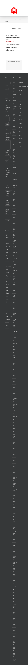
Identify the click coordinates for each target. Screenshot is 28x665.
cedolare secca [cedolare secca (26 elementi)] (7, 118)
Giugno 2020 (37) (14, 509)
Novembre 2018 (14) (14, 624)
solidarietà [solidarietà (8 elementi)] (7, 204)
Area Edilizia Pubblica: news (7, 236)
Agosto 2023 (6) (14, 278)
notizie (7, 287)
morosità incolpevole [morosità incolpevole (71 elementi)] (8, 167)
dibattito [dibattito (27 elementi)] (7, 124)
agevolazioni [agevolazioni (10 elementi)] (8, 91)
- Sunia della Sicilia (20, 114)
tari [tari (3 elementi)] (6, 215)
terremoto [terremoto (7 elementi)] (7, 220)
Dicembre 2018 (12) (14, 618)
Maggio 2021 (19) (14, 442)
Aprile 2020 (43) (14, 521)
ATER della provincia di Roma (7, 252)
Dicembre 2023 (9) (14, 254)
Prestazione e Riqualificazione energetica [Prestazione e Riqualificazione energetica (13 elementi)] (8, 183)
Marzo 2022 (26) (14, 381)
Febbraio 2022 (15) (14, 387)
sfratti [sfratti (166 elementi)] (7, 195)
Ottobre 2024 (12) (14, 193)
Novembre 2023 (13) (14, 260)
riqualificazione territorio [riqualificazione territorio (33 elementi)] (8, 192)
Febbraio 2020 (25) (14, 533)
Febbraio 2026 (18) (14, 96)
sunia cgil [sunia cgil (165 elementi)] (7, 212)
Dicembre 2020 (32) (14, 472)
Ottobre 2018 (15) (14, 630)
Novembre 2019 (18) (14, 551)
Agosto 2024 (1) (14, 205)
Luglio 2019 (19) (14, 576)
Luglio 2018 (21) (14, 649)
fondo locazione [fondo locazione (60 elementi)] (7, 153)
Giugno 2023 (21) (14, 290)
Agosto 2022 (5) (14, 351)
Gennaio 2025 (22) (14, 175)
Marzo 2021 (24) (14, 454)
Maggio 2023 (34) (14, 296)
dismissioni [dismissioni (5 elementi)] (8, 133)
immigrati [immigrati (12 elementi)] (7, 159)
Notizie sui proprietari (7, 307)
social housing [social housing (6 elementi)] (7, 201)
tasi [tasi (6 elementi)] (6, 218)
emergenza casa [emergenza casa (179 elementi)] (8, 142)
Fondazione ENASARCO (7, 280)
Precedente (14, 28)
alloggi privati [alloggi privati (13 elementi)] (7, 95)
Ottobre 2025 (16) (14, 120)
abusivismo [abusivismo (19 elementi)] (8, 82)
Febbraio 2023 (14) (14, 315)
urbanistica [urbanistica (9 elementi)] (8, 225)
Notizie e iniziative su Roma (7, 299)
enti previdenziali (7, 276)
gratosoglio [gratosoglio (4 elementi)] (8, 156)
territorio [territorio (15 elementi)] (7, 222)
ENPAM (7, 272)
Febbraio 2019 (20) (14, 606)
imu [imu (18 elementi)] (6, 161)
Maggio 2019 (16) (14, 588)
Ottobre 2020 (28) (14, 485)
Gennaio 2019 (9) (14, 612)
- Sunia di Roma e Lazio (20, 127)
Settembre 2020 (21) (14, 491)
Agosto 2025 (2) (14, 132)
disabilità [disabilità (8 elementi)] (7, 126)
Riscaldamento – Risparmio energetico (7, 319)
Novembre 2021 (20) (14, 406)
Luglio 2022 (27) (14, 357)
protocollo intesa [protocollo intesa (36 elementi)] (7, 188)
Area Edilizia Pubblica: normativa (7, 244)
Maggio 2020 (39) (14, 515)
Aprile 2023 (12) (14, 302)
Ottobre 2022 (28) (14, 339)
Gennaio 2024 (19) (14, 248)
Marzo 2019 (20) (14, 600)
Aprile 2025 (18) (14, 157)
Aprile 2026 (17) (14, 84)
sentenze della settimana (7, 325)
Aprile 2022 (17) (14, 375)
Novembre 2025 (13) (14, 114)
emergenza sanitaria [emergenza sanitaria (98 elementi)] (8, 146)
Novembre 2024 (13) (14, 187)
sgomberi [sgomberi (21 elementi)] (7, 198)
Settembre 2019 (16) (14, 564)
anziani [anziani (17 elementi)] (7, 98)
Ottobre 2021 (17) (14, 412)
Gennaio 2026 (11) (14, 102)
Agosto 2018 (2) (14, 642)
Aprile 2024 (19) (14, 230)
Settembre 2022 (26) (14, 345)
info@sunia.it (14, 2)
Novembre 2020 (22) (14, 479)
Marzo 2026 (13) (14, 90)
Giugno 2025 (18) (14, 144)
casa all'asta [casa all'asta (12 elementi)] (7, 110)
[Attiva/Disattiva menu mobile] (25, 11)
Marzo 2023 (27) (14, 308)
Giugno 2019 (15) (14, 582)
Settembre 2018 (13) (14, 636)
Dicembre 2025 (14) (14, 108)
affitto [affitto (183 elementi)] (7, 89)
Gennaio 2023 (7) (14, 321)
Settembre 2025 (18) (14, 126)
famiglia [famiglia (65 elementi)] (7, 150)
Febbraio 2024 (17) (14, 242)
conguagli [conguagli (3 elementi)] (7, 122)
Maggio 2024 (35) (14, 223)
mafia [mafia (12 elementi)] (7, 163)
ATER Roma (7, 259)
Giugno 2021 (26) (14, 436)
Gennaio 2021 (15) (14, 466)
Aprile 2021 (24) (14, 448)
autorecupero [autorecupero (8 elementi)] (8, 100)
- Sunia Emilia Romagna (20, 137)
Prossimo (19, 28)
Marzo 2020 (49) (14, 527)
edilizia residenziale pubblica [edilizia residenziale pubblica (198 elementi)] (8, 137)
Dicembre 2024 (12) (14, 181)
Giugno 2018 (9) (14, 655)
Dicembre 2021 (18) (14, 400)
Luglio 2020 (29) (14, 503)
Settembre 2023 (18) (14, 272)
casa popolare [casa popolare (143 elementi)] (7, 114)
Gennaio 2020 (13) (14, 539)
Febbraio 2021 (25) (14, 460)
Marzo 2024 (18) (14, 236)
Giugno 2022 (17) (14, 363)
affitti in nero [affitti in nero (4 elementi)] (7, 86)
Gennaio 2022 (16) (14, 393)
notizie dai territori (7, 292)
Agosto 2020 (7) (14, 497)
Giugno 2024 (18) (14, 217)
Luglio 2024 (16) (14, 211)
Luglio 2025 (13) (14, 138)
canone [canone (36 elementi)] (7, 102)
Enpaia (7, 269)
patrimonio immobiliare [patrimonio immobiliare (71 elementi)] (8, 171)
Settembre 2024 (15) (14, 199)
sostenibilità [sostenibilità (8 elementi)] (8, 206)
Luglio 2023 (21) (14, 284)
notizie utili (12, 53)
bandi (7, 263)
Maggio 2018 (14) (14, 661)
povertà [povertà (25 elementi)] (7, 178)
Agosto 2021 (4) (14, 424)
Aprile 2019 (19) (14, 594)
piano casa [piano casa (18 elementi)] (7, 175)
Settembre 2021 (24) (14, 418)
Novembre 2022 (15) (14, 333)
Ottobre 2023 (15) (14, 266)
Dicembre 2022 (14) (14, 327)
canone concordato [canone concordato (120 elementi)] (8, 106)
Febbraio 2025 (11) (14, 169)
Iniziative (7, 284)
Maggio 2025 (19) (14, 151)
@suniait (20, 90)
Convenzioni (7, 266)
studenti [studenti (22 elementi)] (7, 209)
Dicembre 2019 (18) (14, 545)
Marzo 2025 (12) (14, 163)
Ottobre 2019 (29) (14, 558)
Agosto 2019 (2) (14, 570)
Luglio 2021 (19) (14, 430)
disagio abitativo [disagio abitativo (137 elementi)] (7, 130)
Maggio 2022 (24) (14, 369)
